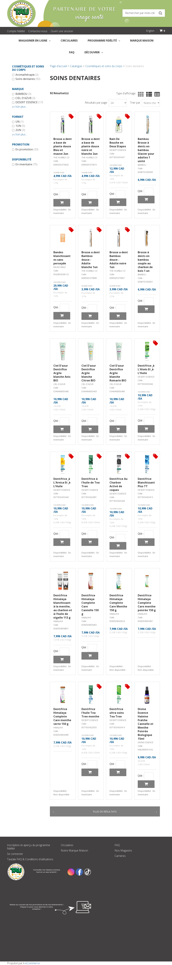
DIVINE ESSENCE (145, 742)
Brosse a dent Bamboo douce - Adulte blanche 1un (90, 259)
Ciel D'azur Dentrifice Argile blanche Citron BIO (88, 373)
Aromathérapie (25, 75)
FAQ (71, 52)
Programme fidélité (104, 40)
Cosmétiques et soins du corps (103, 66)
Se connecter (15, 854)
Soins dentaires (26, 79)
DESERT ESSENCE (27, 102)
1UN (18, 126)
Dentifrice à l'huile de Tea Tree (90, 482)
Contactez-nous (37, 31)
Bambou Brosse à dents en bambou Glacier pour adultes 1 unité (146, 150)
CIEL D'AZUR (23, 98)
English (150, 31)
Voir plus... (19, 106)
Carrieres (120, 856)
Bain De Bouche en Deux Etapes (118, 142)
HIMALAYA (58, 621)
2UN (18, 130)
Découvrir (93, 52)
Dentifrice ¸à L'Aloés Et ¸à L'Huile (146, 369)
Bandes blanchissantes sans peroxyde (62, 257)
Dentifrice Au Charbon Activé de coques (118, 484)
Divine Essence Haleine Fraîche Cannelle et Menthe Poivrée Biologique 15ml (145, 723)
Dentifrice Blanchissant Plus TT (146, 482)
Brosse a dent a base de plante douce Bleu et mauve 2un (62, 146)
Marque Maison (142, 40)
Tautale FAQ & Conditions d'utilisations (30, 859)
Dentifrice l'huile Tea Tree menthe (90, 712)
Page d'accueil (58, 66)
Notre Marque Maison (74, 850)
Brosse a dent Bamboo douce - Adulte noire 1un (119, 259)
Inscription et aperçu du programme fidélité (28, 846)
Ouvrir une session (62, 31)
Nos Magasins (123, 850)
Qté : (56, 194)
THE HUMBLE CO (61, 157)
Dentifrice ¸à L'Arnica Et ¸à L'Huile (61, 482)
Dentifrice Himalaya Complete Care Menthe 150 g (118, 602)
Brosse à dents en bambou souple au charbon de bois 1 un (145, 261)
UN (18, 121)
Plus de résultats (105, 811)
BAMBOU (21, 94)
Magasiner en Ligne (35, 40)
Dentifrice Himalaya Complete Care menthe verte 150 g (62, 716)
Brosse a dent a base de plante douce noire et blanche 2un (90, 146)
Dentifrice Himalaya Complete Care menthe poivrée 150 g (147, 602)
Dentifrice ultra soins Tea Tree (117, 712)
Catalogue (76, 66)
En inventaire (24, 164)
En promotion (25, 149)
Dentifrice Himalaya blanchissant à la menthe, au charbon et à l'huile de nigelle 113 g (62, 606)
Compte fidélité (16, 31)
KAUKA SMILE (59, 267)
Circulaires (69, 40)
